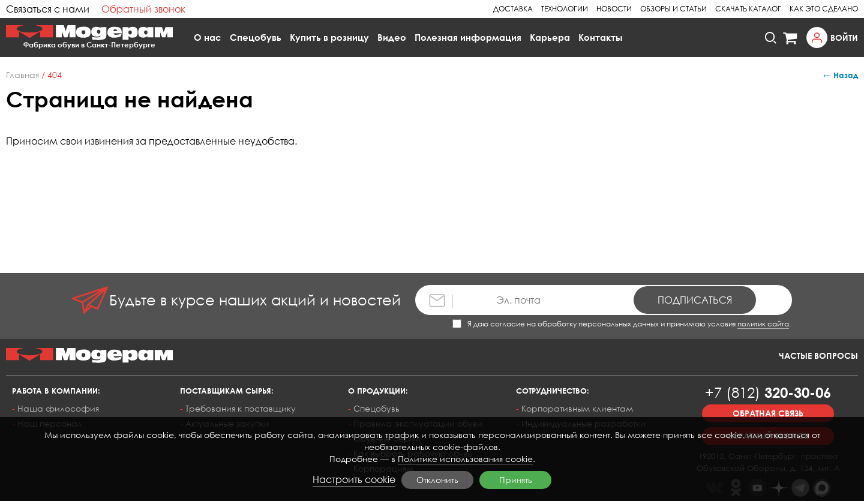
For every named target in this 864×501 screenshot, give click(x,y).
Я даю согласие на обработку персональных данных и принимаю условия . (621, 323)
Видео (391, 37)
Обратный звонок (143, 9)
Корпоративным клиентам (577, 408)
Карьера (550, 37)
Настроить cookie (354, 479)
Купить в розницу (329, 37)
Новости (614, 8)
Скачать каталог (748, 8)
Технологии (564, 8)
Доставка (513, 8)
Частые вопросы (818, 355)
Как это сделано (824, 8)
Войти (844, 37)
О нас (207, 37)
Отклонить (437, 480)
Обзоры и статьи (673, 8)
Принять (515, 480)
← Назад (840, 75)
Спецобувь (255, 37)
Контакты (600, 37)
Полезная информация (468, 37)
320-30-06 (768, 392)
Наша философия (58, 408)
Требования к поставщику (240, 408)
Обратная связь (768, 413)
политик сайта (763, 323)
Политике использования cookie (465, 459)
